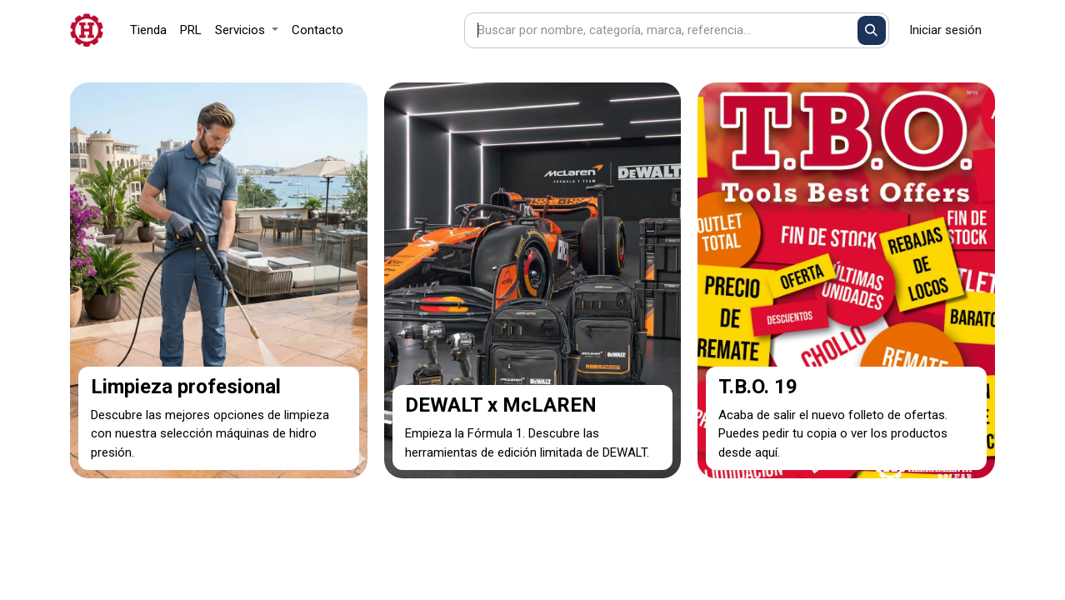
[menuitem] (148, 30)
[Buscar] (872, 30)
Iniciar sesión (945, 30)
